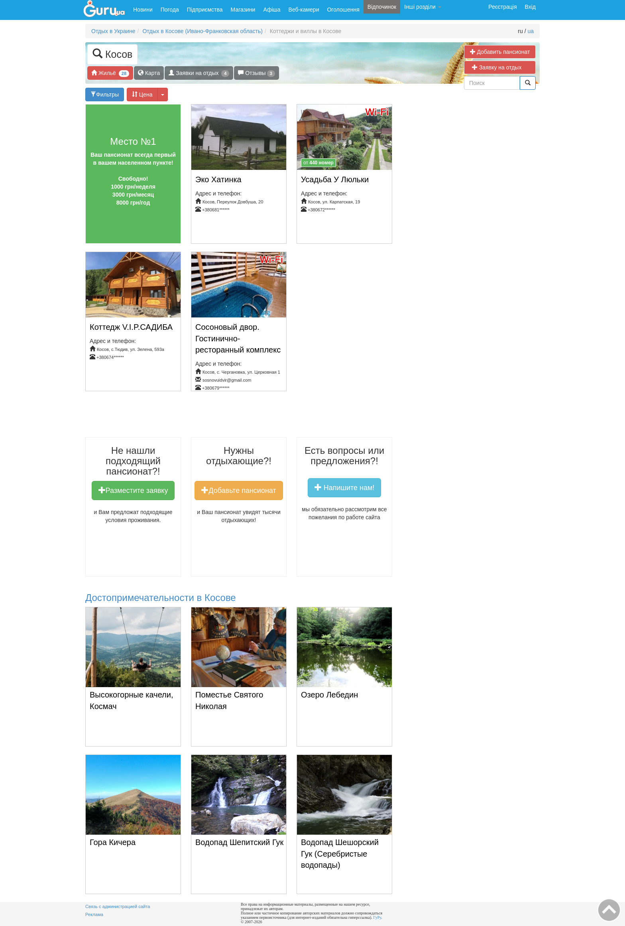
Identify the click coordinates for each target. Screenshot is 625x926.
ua (530, 31)
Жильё (110, 73)
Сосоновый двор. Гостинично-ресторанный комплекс (238, 338)
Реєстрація (502, 7)
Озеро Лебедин (329, 694)
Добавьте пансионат (238, 490)
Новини (143, 9)
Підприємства (205, 9)
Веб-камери (304, 9)
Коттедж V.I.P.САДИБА (131, 327)
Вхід (530, 7)
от (318, 162)
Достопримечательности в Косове (160, 597)
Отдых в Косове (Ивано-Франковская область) (202, 31)
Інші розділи (422, 7)
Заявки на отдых (199, 73)
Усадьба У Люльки (335, 179)
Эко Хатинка (218, 179)
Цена (142, 94)
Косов (112, 53)
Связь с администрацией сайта (117, 906)
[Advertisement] (252, 417)
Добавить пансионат (500, 51)
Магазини (243, 9)
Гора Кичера (113, 842)
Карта (149, 72)
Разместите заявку (133, 490)
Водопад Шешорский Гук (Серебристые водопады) (340, 853)
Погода (170, 9)
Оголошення (343, 9)
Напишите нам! (344, 487)
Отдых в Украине (113, 31)
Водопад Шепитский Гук (239, 842)
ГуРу (377, 917)
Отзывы (256, 73)
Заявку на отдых (500, 67)
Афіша (271, 9)
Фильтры (104, 94)
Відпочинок (382, 7)
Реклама (94, 914)
